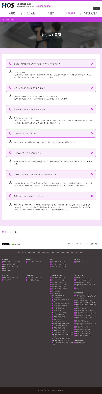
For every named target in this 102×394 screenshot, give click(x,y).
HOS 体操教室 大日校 (59, 330)
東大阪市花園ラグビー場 (83, 315)
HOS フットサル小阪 (82, 262)
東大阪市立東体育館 (81, 308)
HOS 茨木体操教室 (58, 314)
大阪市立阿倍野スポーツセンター (85, 300)
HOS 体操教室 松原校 (59, 328)
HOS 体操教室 (56, 293)
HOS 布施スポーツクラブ (10, 264)
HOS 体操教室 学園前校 (60, 306)
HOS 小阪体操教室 (58, 295)
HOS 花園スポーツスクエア (35, 280)
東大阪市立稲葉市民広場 (83, 329)
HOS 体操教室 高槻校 (59, 317)
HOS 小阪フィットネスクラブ (11, 262)
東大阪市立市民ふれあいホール (85, 310)
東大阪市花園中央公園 (82, 327)
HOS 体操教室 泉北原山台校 (61, 323)
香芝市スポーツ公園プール (83, 335)
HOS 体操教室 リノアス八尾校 (62, 338)
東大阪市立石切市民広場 (83, 331)
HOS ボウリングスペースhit (11, 278)
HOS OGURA (7, 268)
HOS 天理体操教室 (58, 308)
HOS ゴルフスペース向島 (59, 266)
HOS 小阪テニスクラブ (34, 262)
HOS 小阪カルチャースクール (36, 278)
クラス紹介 (58, 142)
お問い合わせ (95, 244)
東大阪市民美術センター (83, 321)
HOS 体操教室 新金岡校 (60, 325)
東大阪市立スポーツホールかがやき (86, 313)
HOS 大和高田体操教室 (59, 312)
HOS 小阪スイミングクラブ (59, 282)
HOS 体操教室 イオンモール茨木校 (63, 332)
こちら (66, 209)
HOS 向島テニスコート (82, 343)
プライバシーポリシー (81, 244)
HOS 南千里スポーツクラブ (11, 266)
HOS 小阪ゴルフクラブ (58, 262)
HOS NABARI (7, 270)
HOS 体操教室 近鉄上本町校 (61, 340)
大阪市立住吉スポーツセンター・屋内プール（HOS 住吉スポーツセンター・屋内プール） (86, 296)
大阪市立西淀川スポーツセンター (85, 302)
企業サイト (67, 244)
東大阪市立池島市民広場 (83, 333)
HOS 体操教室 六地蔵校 (60, 321)
